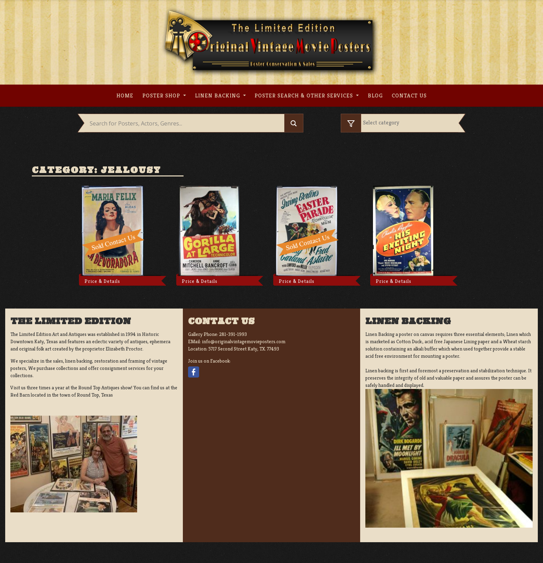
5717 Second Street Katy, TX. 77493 (243, 349)
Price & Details (102, 281)
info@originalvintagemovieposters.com (243, 341)
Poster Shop (162, 95)
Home (124, 95)
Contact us (409, 95)
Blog (375, 95)
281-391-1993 (233, 334)
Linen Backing (218, 95)
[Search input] (186, 123)
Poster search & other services (305, 95)
